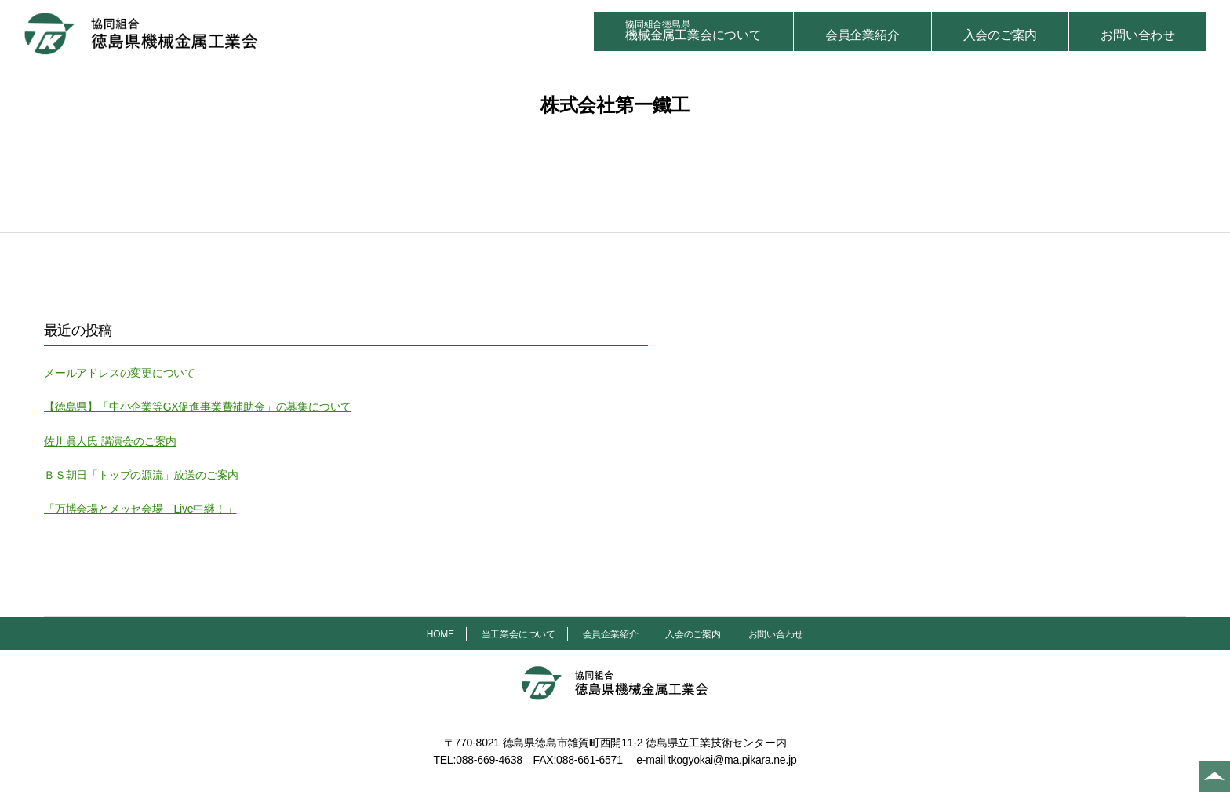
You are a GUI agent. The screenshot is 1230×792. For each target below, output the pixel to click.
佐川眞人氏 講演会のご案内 (110, 441)
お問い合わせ (1138, 35)
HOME (440, 634)
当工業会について (518, 634)
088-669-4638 (489, 760)
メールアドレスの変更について (119, 373)
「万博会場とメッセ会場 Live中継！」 (140, 508)
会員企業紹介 (862, 35)
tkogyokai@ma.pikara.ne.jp (732, 760)
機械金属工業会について (693, 30)
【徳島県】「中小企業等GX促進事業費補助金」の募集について (197, 406)
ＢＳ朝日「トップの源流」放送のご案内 (141, 475)
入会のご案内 (1000, 35)
